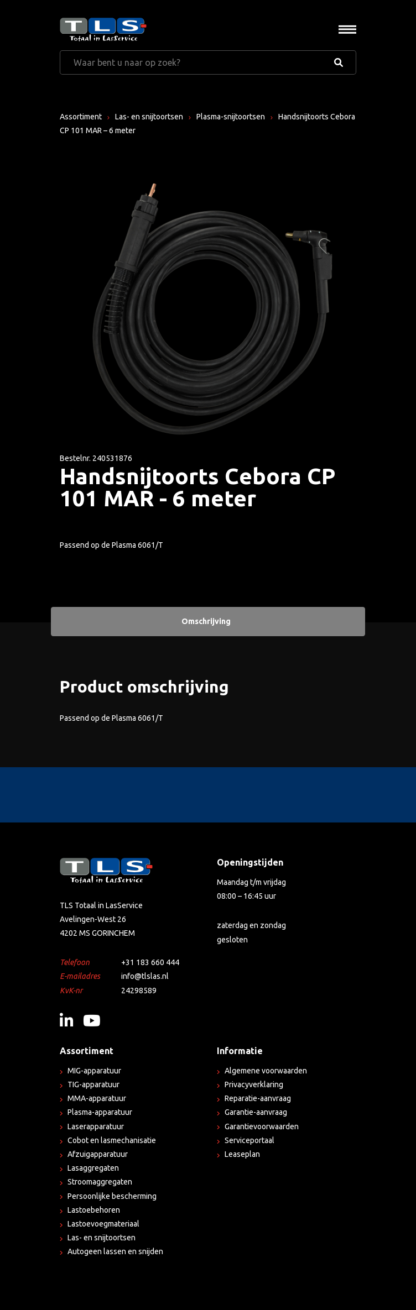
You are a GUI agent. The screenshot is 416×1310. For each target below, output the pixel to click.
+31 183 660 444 (150, 962)
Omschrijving (206, 621)
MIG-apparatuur (94, 1070)
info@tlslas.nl (145, 976)
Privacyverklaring (254, 1084)
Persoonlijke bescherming (112, 1196)
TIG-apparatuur (93, 1084)
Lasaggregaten (93, 1168)
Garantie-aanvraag (256, 1112)
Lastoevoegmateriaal (103, 1223)
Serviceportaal (249, 1140)
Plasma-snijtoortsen (230, 116)
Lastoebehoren (93, 1210)
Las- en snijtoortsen (149, 116)
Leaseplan (242, 1154)
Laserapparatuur (95, 1126)
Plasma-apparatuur (99, 1112)
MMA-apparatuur (96, 1098)
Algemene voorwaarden (266, 1070)
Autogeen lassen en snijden (115, 1251)
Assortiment (81, 116)
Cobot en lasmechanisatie (111, 1140)
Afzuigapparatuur (97, 1154)
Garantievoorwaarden (262, 1126)
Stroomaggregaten (99, 1181)
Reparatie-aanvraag (258, 1098)
